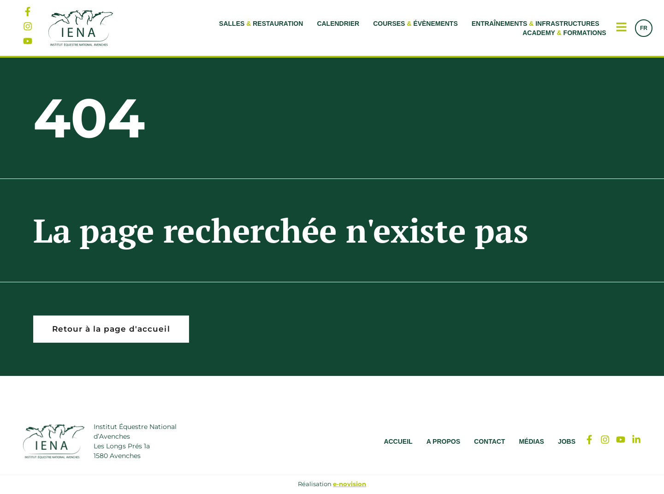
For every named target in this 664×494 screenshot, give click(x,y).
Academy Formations (564, 32)
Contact (489, 442)
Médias (531, 442)
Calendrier (338, 23)
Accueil (398, 442)
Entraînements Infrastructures (535, 23)
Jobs (566, 442)
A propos (443, 442)
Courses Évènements (415, 23)
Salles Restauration (261, 23)
